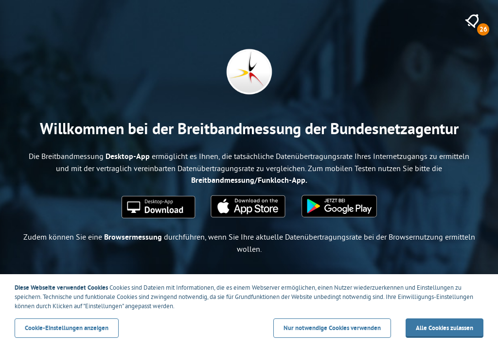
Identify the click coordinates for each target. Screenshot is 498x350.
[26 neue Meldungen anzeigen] (471, 21)
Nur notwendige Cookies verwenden (332, 328)
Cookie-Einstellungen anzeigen (66, 328)
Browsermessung (133, 237)
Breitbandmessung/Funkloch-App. (249, 180)
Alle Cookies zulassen (444, 328)
